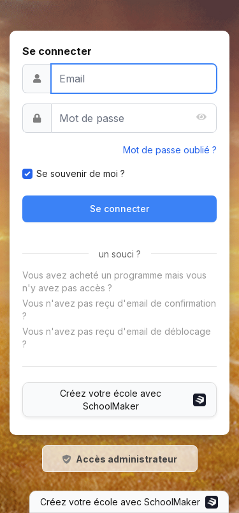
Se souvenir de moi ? (80, 173)
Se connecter (119, 208)
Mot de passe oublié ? (170, 149)
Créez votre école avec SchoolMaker (133, 399)
